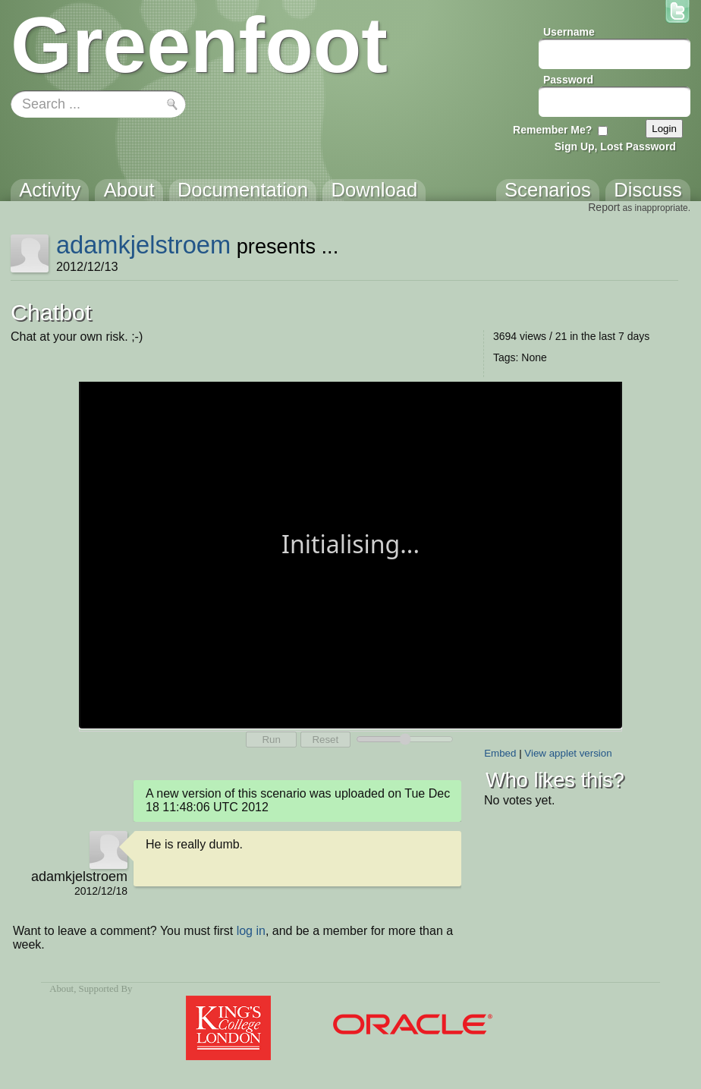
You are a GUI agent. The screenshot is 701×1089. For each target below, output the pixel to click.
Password (568, 80)
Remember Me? (552, 130)
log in (251, 930)
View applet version (567, 753)
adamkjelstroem (143, 245)
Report (604, 207)
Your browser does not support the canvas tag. (350, 553)
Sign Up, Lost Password (615, 146)
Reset (325, 739)
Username (569, 32)
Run (271, 739)
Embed (500, 753)
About (61, 989)
